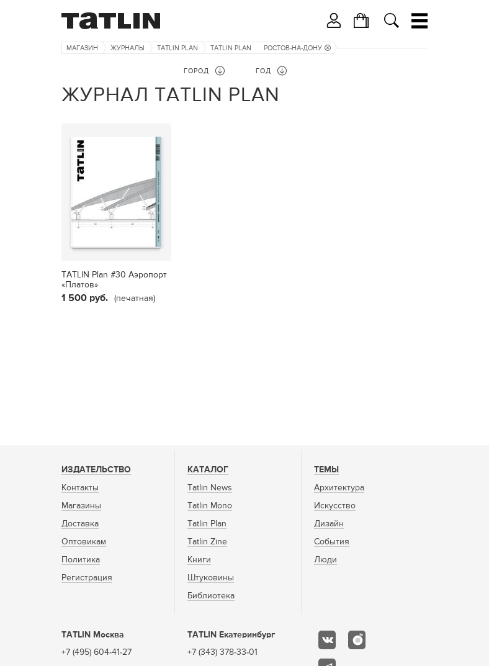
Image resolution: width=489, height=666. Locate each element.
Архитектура (339, 488)
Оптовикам (83, 542)
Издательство (96, 470)
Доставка (80, 524)
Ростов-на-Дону (297, 48)
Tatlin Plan (207, 524)
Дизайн (329, 524)
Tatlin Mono (209, 506)
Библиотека (211, 596)
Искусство (335, 506)
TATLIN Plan (177, 48)
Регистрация (86, 578)
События (331, 542)
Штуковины (210, 578)
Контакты (80, 488)
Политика (80, 560)
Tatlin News (209, 488)
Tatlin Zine (207, 542)
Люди (325, 560)
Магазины (81, 506)
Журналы (127, 48)
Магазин (82, 48)
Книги (199, 560)
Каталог (207, 470)
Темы (326, 470)
